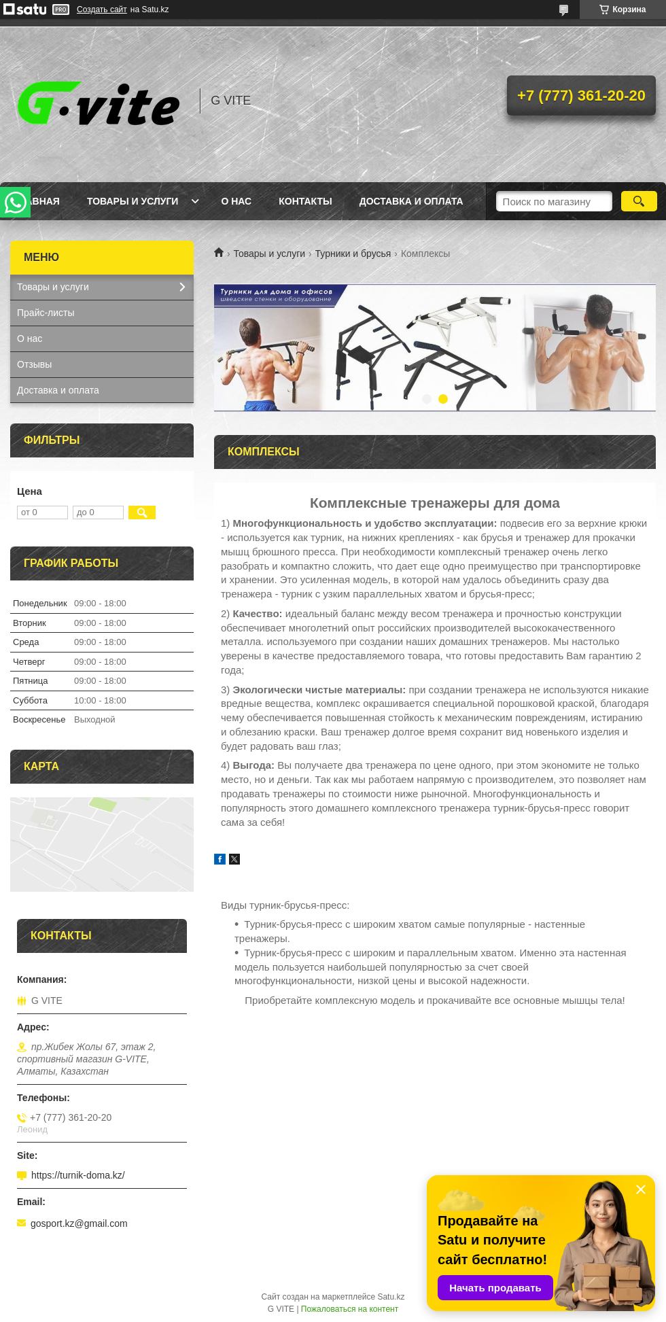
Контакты (305, 201)
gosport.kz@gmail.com (79, 1223)
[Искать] (639, 201)
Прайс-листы (46, 312)
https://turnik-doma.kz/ (78, 1175)
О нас (236, 201)
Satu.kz (390, 1297)
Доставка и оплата (411, 201)
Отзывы (34, 364)
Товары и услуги (133, 201)
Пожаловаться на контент (349, 1309)
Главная (37, 201)
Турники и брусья (353, 253)
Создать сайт (102, 9)
